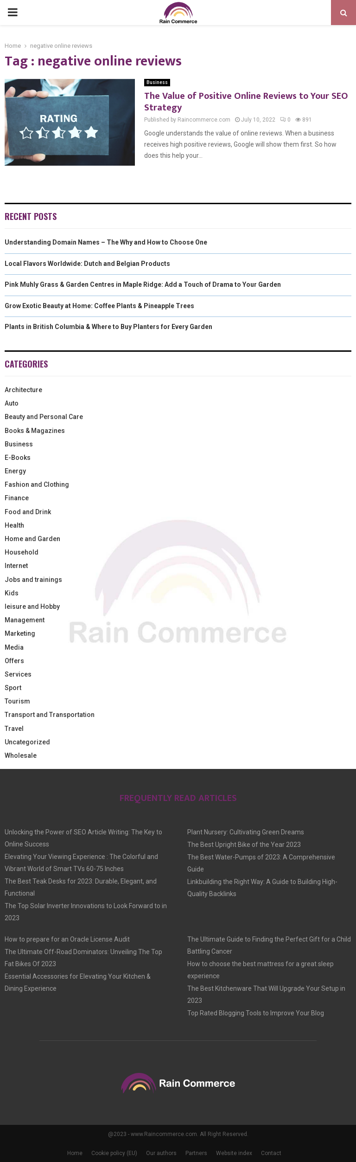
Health (14, 525)
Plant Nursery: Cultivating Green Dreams (245, 832)
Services (18, 674)
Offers (14, 661)
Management (24, 620)
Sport (13, 687)
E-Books (18, 457)
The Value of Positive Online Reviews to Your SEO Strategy (246, 102)
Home (75, 1153)
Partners (196, 1153)
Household (21, 552)
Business (157, 82)
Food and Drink (28, 512)
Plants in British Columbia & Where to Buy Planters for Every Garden (108, 326)
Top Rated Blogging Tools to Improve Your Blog (255, 1013)
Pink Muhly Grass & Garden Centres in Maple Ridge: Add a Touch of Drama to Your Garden (143, 284)
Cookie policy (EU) (114, 1153)
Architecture (23, 390)
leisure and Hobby (32, 606)
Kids (12, 593)
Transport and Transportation (50, 714)
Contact (271, 1153)
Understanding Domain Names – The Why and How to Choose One (106, 242)
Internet (16, 565)
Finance (17, 498)
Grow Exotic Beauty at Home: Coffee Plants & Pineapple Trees (99, 306)
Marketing (20, 633)
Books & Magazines (35, 430)
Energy (15, 471)
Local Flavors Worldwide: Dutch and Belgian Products (87, 263)
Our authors (161, 1153)
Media (14, 647)
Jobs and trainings (33, 579)
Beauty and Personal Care (44, 416)
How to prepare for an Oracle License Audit (67, 939)
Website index (234, 1153)
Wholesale (21, 755)
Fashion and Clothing (37, 484)
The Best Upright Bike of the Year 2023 (244, 844)
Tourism (17, 701)
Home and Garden (32, 538)
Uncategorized (27, 742)
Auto (12, 403)
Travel (14, 728)
